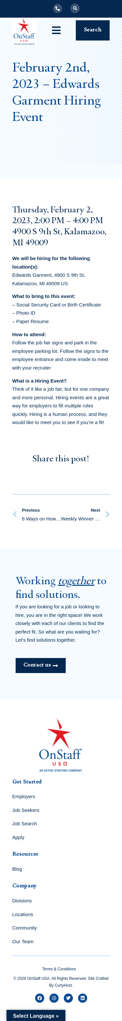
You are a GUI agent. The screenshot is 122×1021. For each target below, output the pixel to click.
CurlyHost (63, 985)
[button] (75, 8)
